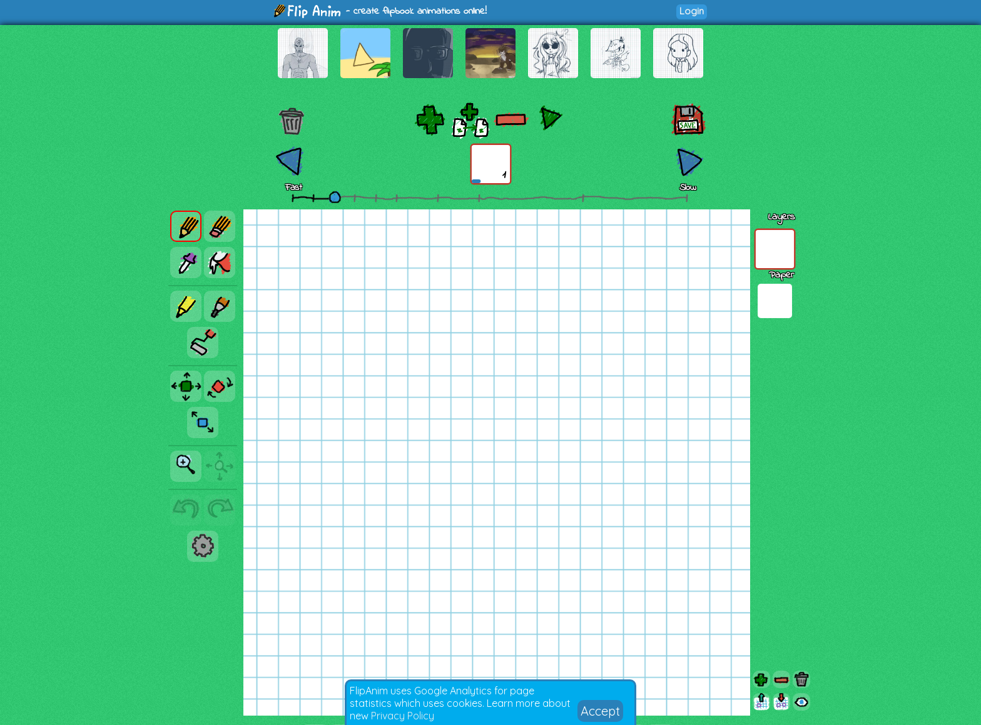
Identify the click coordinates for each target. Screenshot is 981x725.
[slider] (334, 197)
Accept (600, 711)
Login (691, 11)
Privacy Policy (402, 715)
